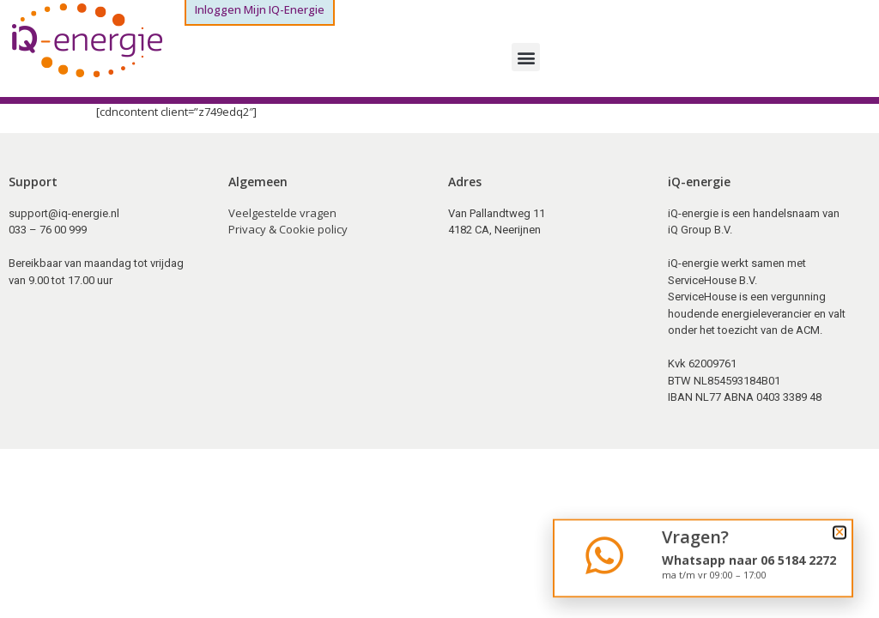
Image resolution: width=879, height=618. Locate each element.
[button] (526, 57)
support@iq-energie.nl (64, 213)
